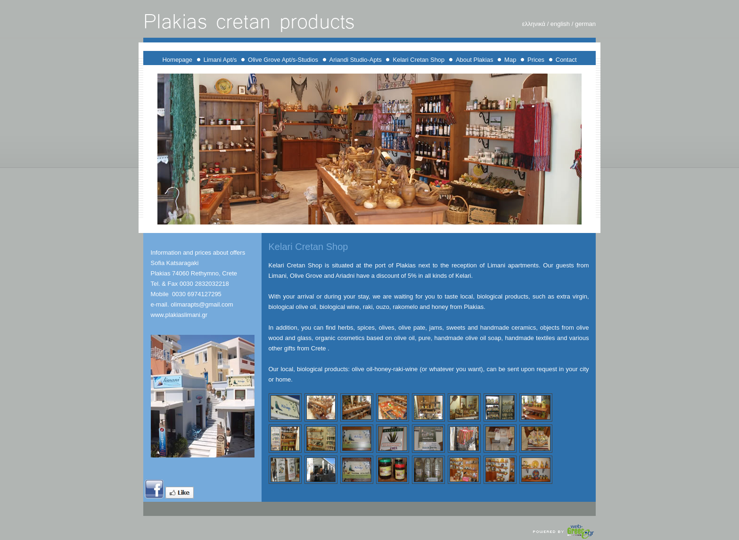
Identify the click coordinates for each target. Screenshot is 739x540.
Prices (535, 59)
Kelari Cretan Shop (418, 59)
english (561, 23)
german (584, 23)
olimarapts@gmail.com (202, 304)
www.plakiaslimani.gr (179, 314)
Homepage (177, 59)
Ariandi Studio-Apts (355, 59)
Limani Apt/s (221, 59)
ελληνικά (533, 23)
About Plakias (474, 59)
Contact (566, 59)
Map (510, 59)
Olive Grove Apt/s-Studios (283, 59)
